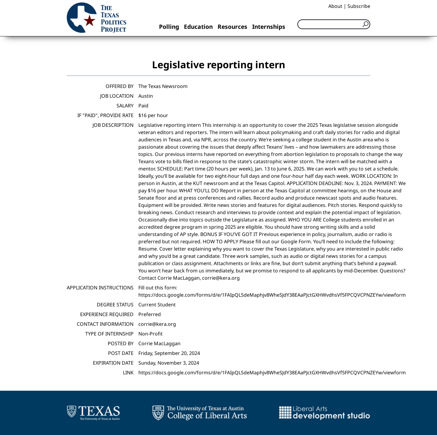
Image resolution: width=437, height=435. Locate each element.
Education (198, 26)
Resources (232, 26)
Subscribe (358, 6)
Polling (169, 26)
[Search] (333, 24)
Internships (268, 26)
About (335, 6)
